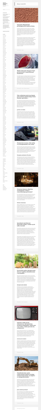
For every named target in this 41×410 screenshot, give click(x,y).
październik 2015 (5, 151)
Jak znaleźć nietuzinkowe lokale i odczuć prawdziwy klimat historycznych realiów (6, 17)
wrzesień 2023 (4, 65)
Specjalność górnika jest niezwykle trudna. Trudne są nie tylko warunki (26, 224)
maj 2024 (4, 58)
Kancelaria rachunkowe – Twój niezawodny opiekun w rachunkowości (6, 15)
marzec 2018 (4, 124)
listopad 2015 (4, 150)
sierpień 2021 (4, 91)
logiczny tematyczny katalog (5, 3)
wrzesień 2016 (4, 141)
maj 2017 (4, 133)
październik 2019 (5, 110)
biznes (3, 162)
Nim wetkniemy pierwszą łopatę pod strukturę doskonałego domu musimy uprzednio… (26, 97)
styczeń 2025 (4, 50)
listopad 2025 (4, 41)
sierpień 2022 (4, 77)
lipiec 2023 (4, 67)
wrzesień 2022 (4, 76)
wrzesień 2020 (4, 102)
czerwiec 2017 (4, 132)
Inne (3, 167)
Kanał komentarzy (5, 188)
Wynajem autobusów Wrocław (24, 155)
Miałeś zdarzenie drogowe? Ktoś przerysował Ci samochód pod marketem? (26, 72)
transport (4, 177)
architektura (4, 160)
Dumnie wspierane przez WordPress (21, 408)
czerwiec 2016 (4, 144)
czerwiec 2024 (4, 57)
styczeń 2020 (4, 109)
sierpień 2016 (4, 142)
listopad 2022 (4, 74)
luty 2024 (4, 61)
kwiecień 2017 (4, 134)
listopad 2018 (4, 118)
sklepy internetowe (5, 176)
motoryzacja (4, 169)
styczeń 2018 (4, 126)
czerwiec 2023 (4, 68)
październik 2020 (5, 101)
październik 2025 (5, 42)
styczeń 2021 (4, 99)
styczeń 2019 (4, 116)
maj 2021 (4, 94)
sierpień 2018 (4, 119)
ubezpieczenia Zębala (22, 284)
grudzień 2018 (4, 117)
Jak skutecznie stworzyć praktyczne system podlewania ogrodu (6, 23)
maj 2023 (4, 69)
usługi (3, 179)
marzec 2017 (4, 135)
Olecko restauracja (21, 202)
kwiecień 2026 (4, 35)
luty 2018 (4, 125)
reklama (4, 171)
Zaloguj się (4, 186)
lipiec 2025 (4, 44)
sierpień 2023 (4, 66)
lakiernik (25, 88)
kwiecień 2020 (4, 107)
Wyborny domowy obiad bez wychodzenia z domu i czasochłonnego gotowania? (25, 190)
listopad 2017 (4, 127)
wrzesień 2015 (4, 152)
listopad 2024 (4, 51)
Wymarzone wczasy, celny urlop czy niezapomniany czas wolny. (26, 143)
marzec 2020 (4, 108)
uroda (3, 178)
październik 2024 (5, 52)
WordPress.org (4, 189)
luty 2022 (4, 84)
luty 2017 (4, 136)
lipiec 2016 (4, 143)
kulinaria (4, 168)
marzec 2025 (4, 49)
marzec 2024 (4, 60)
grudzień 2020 (4, 100)
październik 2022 (5, 75)
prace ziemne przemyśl (22, 389)
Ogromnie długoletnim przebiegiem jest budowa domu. (26, 25)
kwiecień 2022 (4, 82)
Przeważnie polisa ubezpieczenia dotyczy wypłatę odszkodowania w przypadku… (26, 272)
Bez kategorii (4, 161)
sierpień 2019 (4, 111)
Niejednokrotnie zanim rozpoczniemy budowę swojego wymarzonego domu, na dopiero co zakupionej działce (26, 375)
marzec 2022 (4, 83)
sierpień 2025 (4, 43)
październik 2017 (5, 128)
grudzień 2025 (4, 40)
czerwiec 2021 (4, 93)
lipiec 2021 (4, 92)
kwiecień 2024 (4, 59)
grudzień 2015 (4, 149)
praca (3, 170)
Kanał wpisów (4, 187)
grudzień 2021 (4, 86)
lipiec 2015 (4, 153)
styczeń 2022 (4, 85)
